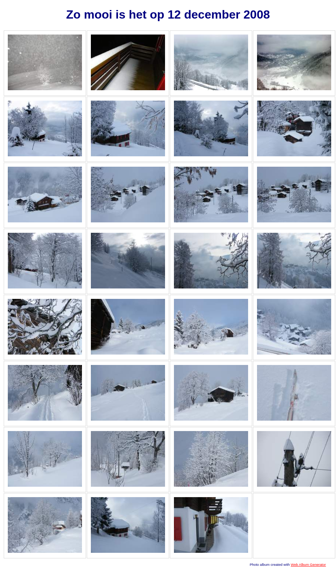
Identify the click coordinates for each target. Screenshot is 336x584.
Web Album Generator (308, 564)
